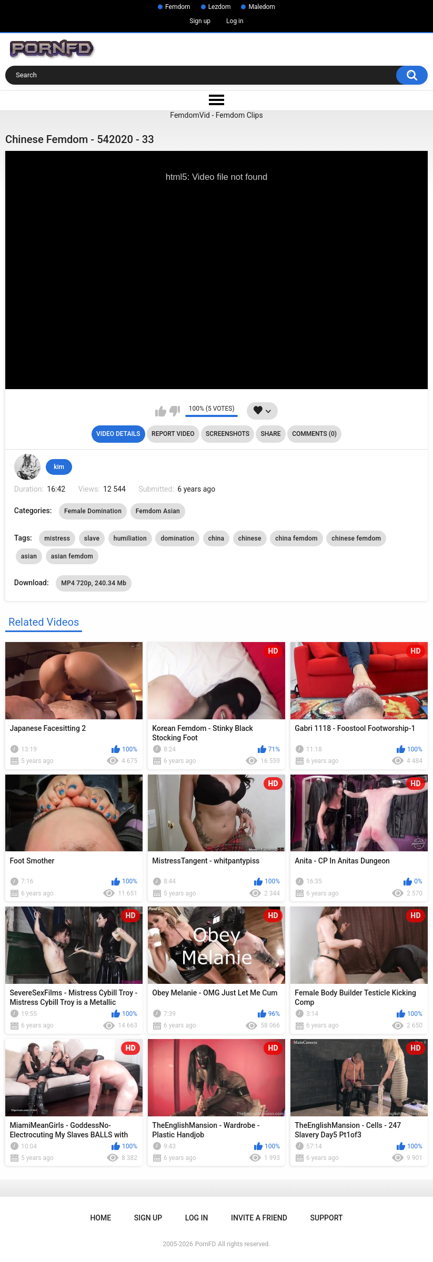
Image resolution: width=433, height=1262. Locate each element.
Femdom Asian (158, 511)
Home (100, 1218)
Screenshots (227, 433)
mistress (57, 538)
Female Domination (93, 511)
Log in (235, 21)
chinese (249, 538)
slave (91, 538)
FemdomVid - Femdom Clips (216, 115)
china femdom (296, 538)
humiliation (130, 538)
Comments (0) (314, 433)
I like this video (160, 411)
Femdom (177, 7)
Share (270, 433)
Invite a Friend (259, 1218)
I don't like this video (174, 411)
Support (326, 1218)
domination (177, 538)
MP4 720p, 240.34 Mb (93, 583)
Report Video (173, 433)
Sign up (199, 21)
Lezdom (219, 7)
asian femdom (72, 556)
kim (59, 467)
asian (29, 556)
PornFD (205, 1244)
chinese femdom (356, 538)
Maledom (261, 7)
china (216, 538)
